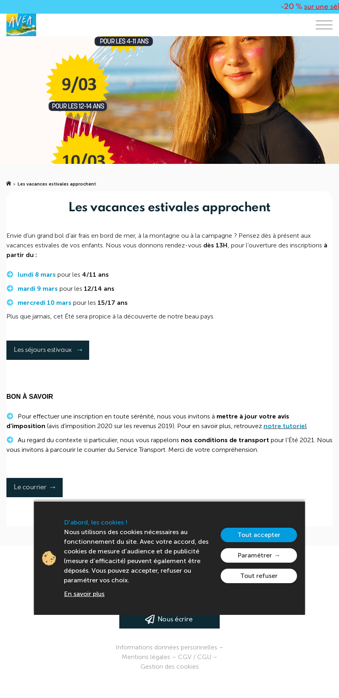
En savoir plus (84, 594)
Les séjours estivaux (47, 350)
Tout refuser (259, 576)
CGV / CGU (194, 657)
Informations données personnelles (166, 647)
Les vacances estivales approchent (57, 184)
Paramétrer (254, 555)
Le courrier (38, 487)
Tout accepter (258, 535)
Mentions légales (146, 657)
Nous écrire (175, 619)
